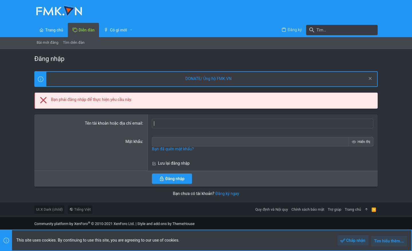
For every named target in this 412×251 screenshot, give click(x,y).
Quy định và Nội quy (271, 209)
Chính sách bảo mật (307, 209)
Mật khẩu (134, 141)
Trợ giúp (334, 209)
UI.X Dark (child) (49, 209)
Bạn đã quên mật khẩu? (173, 149)
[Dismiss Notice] (369, 79)
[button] (131, 30)
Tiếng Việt (80, 209)
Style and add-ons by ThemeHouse (166, 224)
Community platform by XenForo (84, 224)
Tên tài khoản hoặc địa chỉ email (113, 123)
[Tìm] (342, 30)
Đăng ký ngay (227, 193)
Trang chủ (353, 209)
